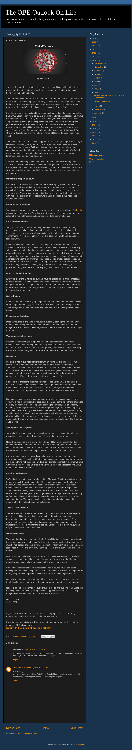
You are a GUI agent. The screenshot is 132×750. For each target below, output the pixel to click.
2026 (94, 38)
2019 (94, 118)
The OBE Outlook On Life (41, 12)
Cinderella (77, 210)
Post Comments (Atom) (27, 734)
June (96, 85)
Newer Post (13, 727)
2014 (94, 136)
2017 (94, 125)
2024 (94, 46)
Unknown (17, 668)
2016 (94, 128)
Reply (15, 659)
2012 (94, 143)
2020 (94, 60)
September (99, 74)
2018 (94, 121)
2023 (94, 49)
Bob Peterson (98, 155)
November (99, 67)
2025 (94, 42)
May (96, 89)
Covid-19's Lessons (102, 101)
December (99, 63)
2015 (94, 132)
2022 (94, 53)
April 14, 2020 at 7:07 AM (34, 649)
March (97, 106)
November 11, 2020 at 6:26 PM (35, 668)
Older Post (77, 727)
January (98, 113)
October (98, 71)
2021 (94, 57)
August (97, 78)
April (96, 92)
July (96, 81)
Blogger (81, 744)
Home (45, 727)
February (98, 109)
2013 (94, 139)
